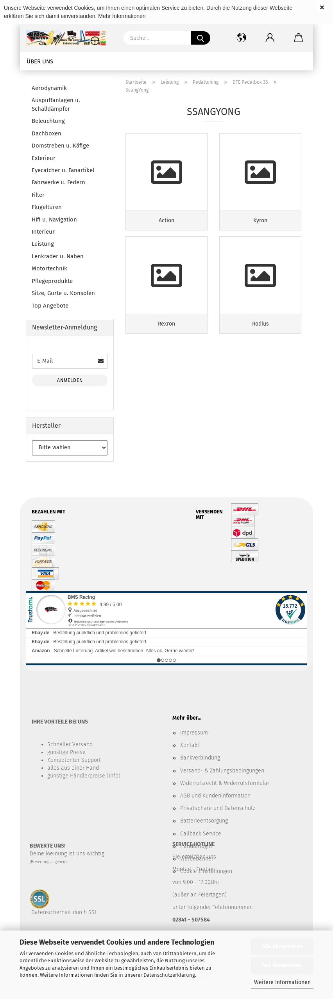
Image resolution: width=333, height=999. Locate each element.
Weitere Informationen (282, 982)
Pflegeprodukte (52, 280)
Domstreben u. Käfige (60, 145)
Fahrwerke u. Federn (58, 182)
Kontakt (189, 745)
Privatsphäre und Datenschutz (217, 808)
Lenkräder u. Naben (58, 256)
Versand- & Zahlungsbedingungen (222, 770)
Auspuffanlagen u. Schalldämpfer (56, 104)
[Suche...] (200, 38)
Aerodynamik (49, 88)
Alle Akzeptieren (282, 946)
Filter (38, 194)
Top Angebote (50, 305)
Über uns (40, 61)
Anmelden (70, 380)
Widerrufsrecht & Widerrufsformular (224, 783)
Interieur (43, 231)
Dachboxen (46, 133)
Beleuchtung (48, 120)
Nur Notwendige (282, 965)
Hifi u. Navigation (54, 219)
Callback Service (200, 833)
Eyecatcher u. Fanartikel (63, 170)
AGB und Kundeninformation (215, 795)
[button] (270, 38)
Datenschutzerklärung (169, 975)
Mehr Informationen (121, 16)
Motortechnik (49, 268)
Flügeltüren (47, 207)
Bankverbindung (200, 757)
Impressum (194, 732)
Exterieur (44, 158)
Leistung (43, 243)
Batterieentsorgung (204, 820)
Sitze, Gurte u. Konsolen (63, 293)
